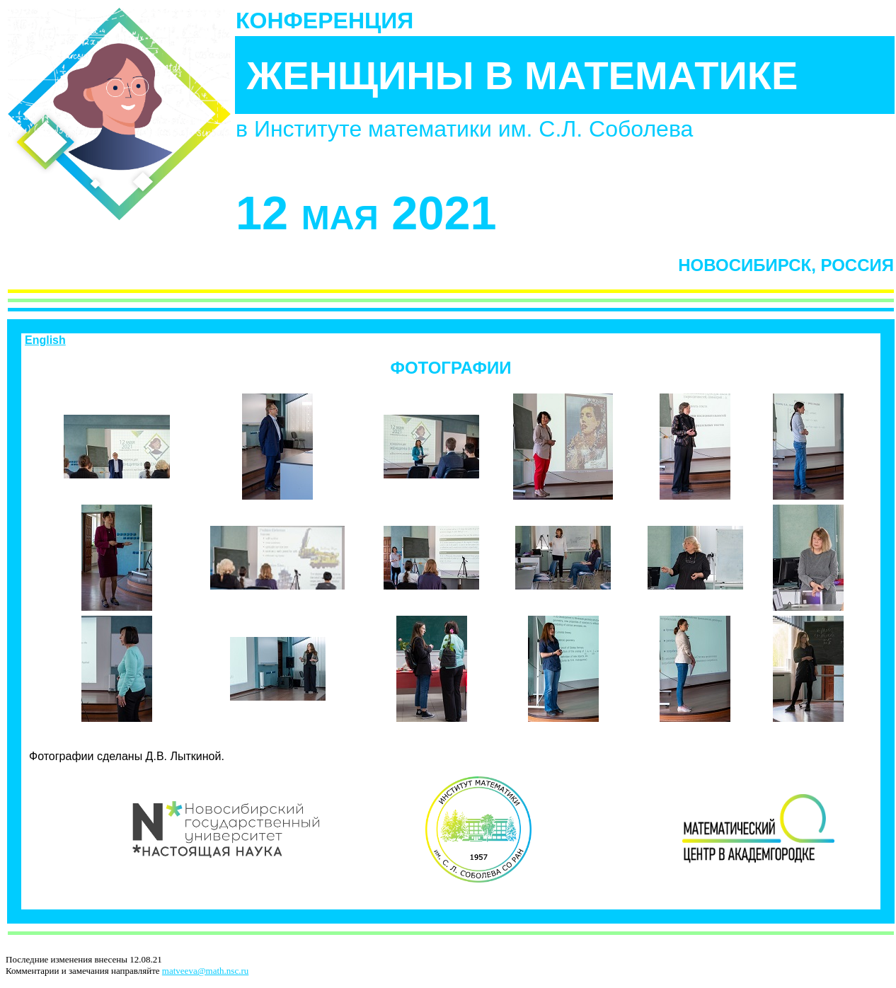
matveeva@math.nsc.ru (205, 970)
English (45, 340)
